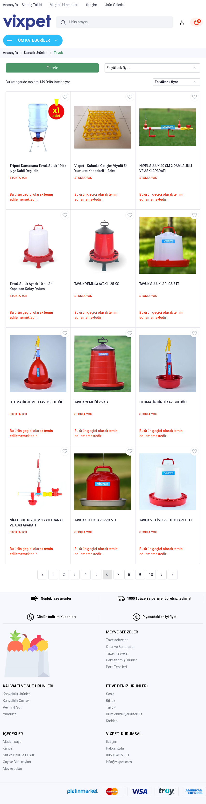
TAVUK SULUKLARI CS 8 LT (159, 284)
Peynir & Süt (12, 707)
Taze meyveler (117, 653)
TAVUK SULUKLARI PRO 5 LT (95, 520)
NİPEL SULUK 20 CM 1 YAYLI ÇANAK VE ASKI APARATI (37, 522)
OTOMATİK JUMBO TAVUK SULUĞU (36, 402)
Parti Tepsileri (116, 667)
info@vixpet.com (119, 762)
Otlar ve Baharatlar (120, 647)
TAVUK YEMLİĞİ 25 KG (91, 402)
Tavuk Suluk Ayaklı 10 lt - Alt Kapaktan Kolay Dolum (31, 286)
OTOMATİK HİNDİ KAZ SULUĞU (162, 402)
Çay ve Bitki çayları (17, 762)
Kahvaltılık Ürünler (16, 694)
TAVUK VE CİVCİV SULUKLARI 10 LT (165, 520)
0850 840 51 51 (117, 755)
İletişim (111, 742)
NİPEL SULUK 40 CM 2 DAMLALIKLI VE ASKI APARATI (165, 168)
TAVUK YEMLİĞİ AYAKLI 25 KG (96, 284)
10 (151, 574)
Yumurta (9, 714)
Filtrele (52, 68)
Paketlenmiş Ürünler (121, 660)
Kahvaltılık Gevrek (16, 701)
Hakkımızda (115, 748)
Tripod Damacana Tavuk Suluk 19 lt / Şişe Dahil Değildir (38, 168)
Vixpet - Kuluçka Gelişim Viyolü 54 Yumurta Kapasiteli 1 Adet (101, 168)
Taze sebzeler (117, 640)
